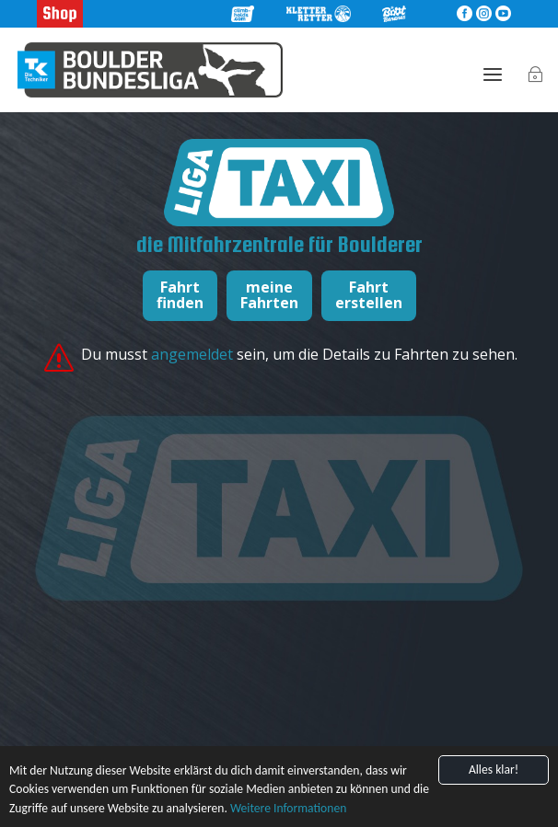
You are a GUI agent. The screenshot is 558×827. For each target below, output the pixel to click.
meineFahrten (269, 295)
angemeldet (194, 354)
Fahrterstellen (368, 295)
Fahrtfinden (180, 295)
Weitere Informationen (288, 808)
